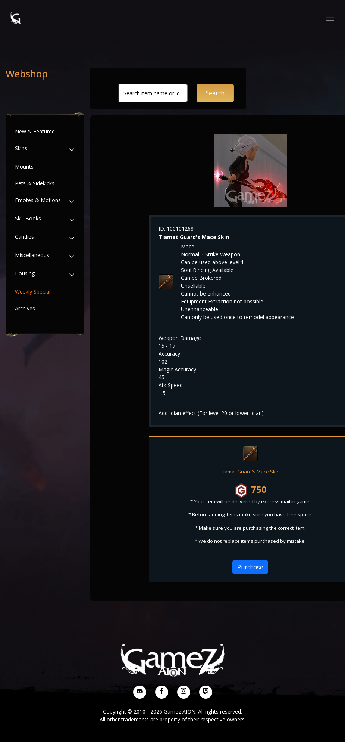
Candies (24, 236)
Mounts (24, 166)
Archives (25, 308)
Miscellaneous (32, 255)
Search (215, 93)
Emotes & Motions (38, 200)
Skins (21, 148)
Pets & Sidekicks (34, 183)
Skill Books (28, 218)
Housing (25, 273)
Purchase (250, 567)
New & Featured (35, 131)
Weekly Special (32, 291)
